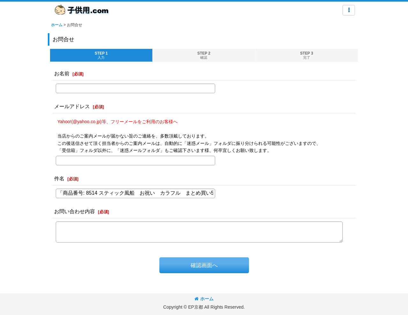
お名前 (61, 73)
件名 (59, 178)
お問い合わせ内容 (74, 211)
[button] (348, 10)
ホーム (204, 298)
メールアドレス (72, 106)
